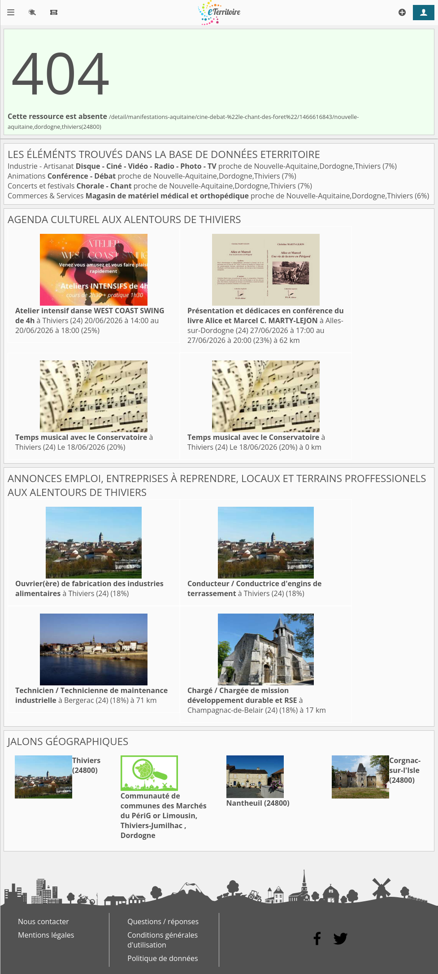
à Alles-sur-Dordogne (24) (265, 320)
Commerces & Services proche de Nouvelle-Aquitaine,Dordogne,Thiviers (211, 196)
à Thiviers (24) (89, 588)
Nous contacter (43, 921)
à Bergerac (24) (91, 695)
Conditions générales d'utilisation (162, 940)
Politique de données (162, 958)
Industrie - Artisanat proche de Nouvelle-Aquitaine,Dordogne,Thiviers (195, 166)
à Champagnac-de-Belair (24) (245, 700)
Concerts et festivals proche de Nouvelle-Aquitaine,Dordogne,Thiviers (153, 186)
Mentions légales (46, 935)
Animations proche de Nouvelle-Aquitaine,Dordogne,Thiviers (145, 176)
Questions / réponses (163, 921)
